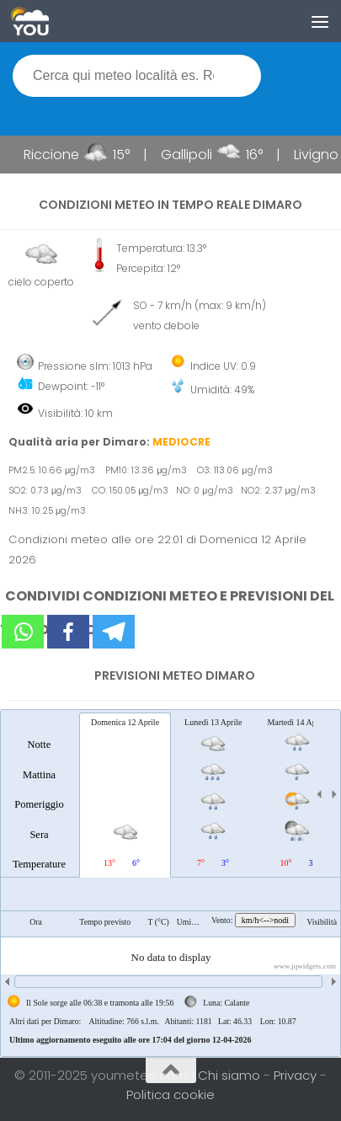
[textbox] (137, 76)
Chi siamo (231, 1075)
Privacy (297, 1075)
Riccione (56, 154)
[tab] (39, 794)
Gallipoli (191, 154)
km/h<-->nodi (265, 920)
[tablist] (170, 883)
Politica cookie (170, 1094)
